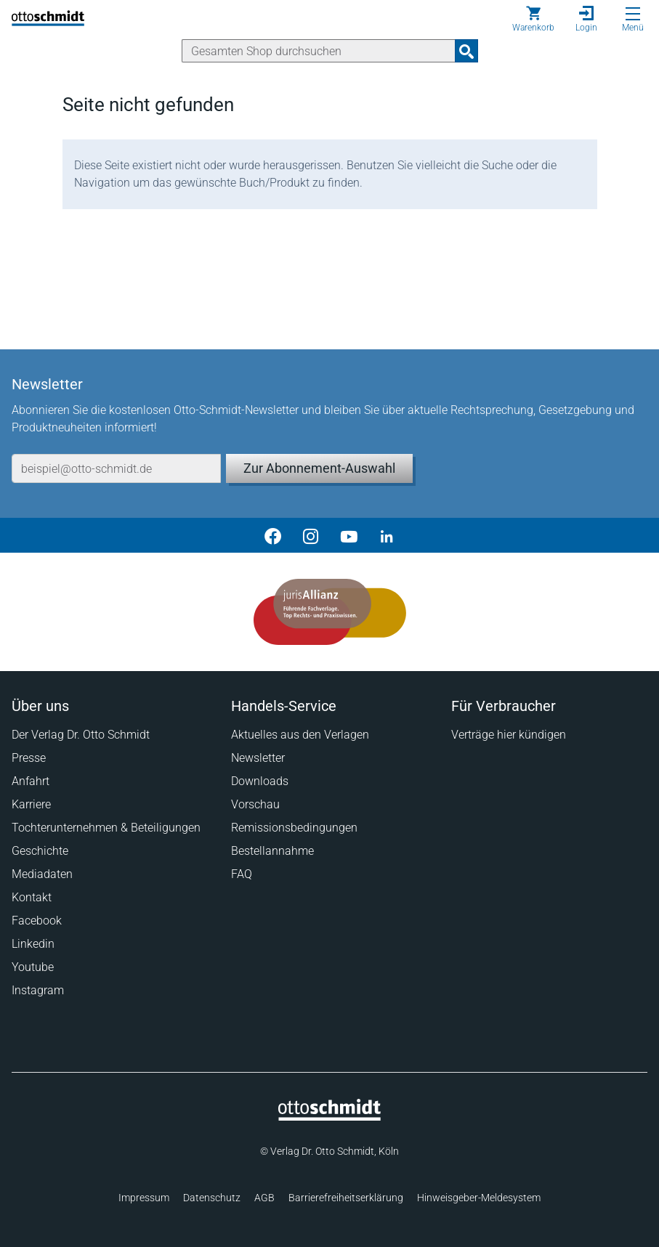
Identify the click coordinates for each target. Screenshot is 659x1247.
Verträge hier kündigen (508, 735)
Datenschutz (211, 1197)
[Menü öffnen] (633, 13)
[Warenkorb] (533, 19)
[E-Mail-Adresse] (116, 468)
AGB (264, 1197)
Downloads (259, 781)
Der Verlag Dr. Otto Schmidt (81, 735)
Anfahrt (30, 781)
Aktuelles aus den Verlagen (300, 735)
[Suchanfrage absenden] (466, 50)
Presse (29, 758)
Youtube (33, 967)
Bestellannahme (272, 851)
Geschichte (40, 851)
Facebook (37, 920)
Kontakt (32, 897)
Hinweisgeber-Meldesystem (479, 1197)
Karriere (31, 804)
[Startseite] (329, 1117)
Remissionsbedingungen (294, 827)
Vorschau (255, 804)
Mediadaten (42, 874)
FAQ (241, 874)
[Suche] (319, 50)
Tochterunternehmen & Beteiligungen (106, 827)
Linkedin (33, 944)
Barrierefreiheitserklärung (345, 1197)
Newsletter (258, 758)
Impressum (143, 1197)
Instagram (38, 990)
